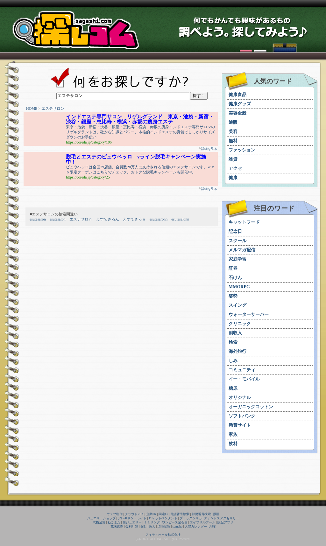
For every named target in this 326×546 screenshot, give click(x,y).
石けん (235, 277)
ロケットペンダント (163, 518)
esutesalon (58, 219)
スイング (237, 305)
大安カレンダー (196, 526)
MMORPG (239, 286)
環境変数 (164, 526)
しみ (233, 360)
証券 (233, 268)
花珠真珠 (116, 526)
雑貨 (233, 159)
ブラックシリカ (191, 518)
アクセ (235, 168)
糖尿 (233, 388)
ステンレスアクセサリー (221, 518)
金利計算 (131, 526)
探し (143, 526)
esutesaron (38, 219)
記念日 (235, 231)
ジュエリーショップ (101, 518)
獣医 (216, 514)
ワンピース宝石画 (175, 522)
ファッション (242, 150)
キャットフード (244, 222)
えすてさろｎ (134, 219)
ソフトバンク (242, 416)
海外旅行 (237, 351)
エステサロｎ (80, 219)
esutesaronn (159, 219)
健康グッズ (240, 104)
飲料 (233, 443)
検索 (233, 342)
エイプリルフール (202, 522)
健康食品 (237, 94)
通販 (233, 122)
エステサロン (52, 108)
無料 (233, 140)
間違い (163, 514)
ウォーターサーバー (249, 314)
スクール (237, 240)
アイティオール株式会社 (163, 534)
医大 (152, 526)
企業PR (151, 514)
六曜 (212, 526)
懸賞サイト (240, 425)
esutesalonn (180, 219)
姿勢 (233, 296)
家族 (233, 434)
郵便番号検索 (201, 514)
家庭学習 (237, 259)
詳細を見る (209, 148)
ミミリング (152, 522)
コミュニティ (242, 370)
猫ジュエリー (132, 522)
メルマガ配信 (242, 250)
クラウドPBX (134, 514)
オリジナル (240, 397)
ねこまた (114, 522)
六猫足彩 (99, 522)
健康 (233, 177)
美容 (233, 131)
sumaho (177, 526)
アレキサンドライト (132, 518)
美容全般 (237, 113)
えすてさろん (107, 219)
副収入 (235, 333)
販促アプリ (225, 522)
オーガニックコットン (251, 406)
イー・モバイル (244, 379)
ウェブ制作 (115, 514)
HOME (31, 108)
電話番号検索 (179, 514)
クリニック (240, 323)
